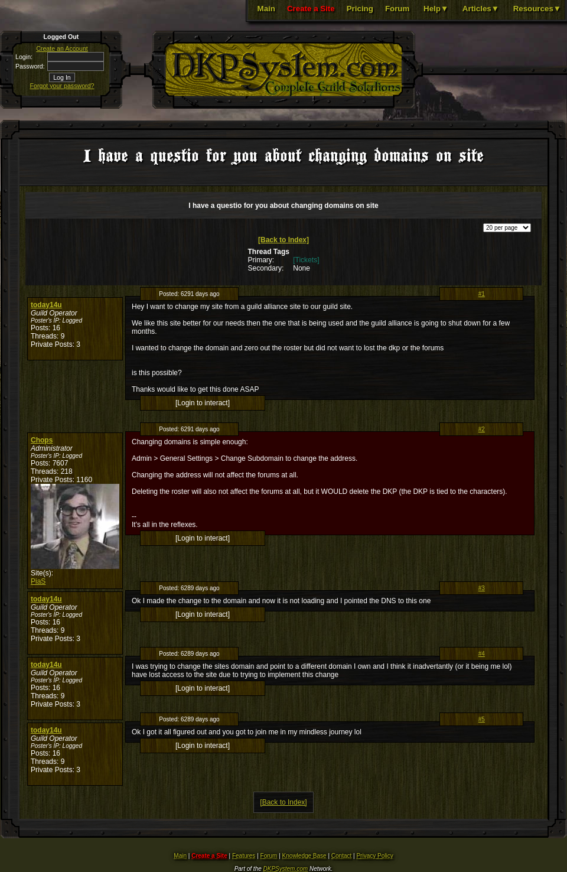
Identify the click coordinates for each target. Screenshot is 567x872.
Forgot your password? (62, 85)
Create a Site (311, 8)
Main (266, 8)
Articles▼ (480, 8)
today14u (46, 305)
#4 (481, 653)
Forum (397, 8)
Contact (341, 856)
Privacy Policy (374, 856)
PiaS (38, 581)
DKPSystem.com (285, 869)
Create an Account (62, 48)
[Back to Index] (283, 240)
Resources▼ (537, 8)
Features (243, 856)
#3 (481, 588)
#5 (481, 719)
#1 (481, 294)
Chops (42, 440)
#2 (481, 429)
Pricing (360, 8)
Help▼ (435, 8)
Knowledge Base (304, 856)
